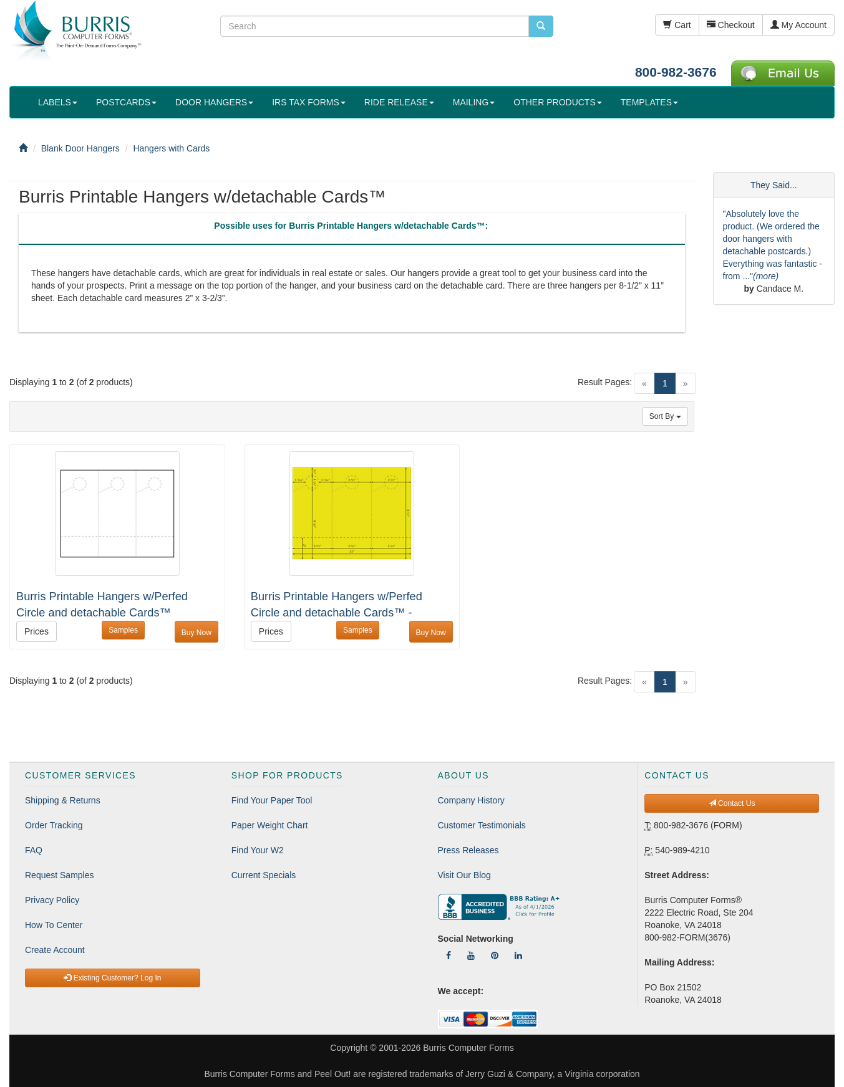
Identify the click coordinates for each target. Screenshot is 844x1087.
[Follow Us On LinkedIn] (518, 955)
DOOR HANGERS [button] (214, 102)
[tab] (351, 228)
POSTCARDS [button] (126, 102)
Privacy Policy (52, 900)
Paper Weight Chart (269, 825)
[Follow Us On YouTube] (471, 955)
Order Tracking (54, 825)
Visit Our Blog (464, 875)
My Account (798, 25)
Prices (36, 631)
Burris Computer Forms (468, 1048)
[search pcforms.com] (540, 26)
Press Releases (468, 850)
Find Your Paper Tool (272, 800)
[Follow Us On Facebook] (448, 955)
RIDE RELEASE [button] (399, 102)
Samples (123, 630)
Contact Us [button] (732, 803)
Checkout (731, 25)
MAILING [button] (474, 102)
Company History (471, 800)
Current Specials (263, 875)
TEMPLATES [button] (649, 102)
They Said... (773, 185)
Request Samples (59, 875)
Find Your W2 (257, 850)
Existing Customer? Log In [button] (112, 978)
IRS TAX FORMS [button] (309, 102)
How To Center (53, 925)
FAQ (33, 850)
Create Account (55, 950)
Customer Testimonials (482, 825)
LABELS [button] (57, 102)
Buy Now (196, 632)
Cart (677, 25)
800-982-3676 (676, 72)
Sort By (665, 416)
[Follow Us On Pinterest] (495, 955)
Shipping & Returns (62, 800)
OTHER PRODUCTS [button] (557, 102)
